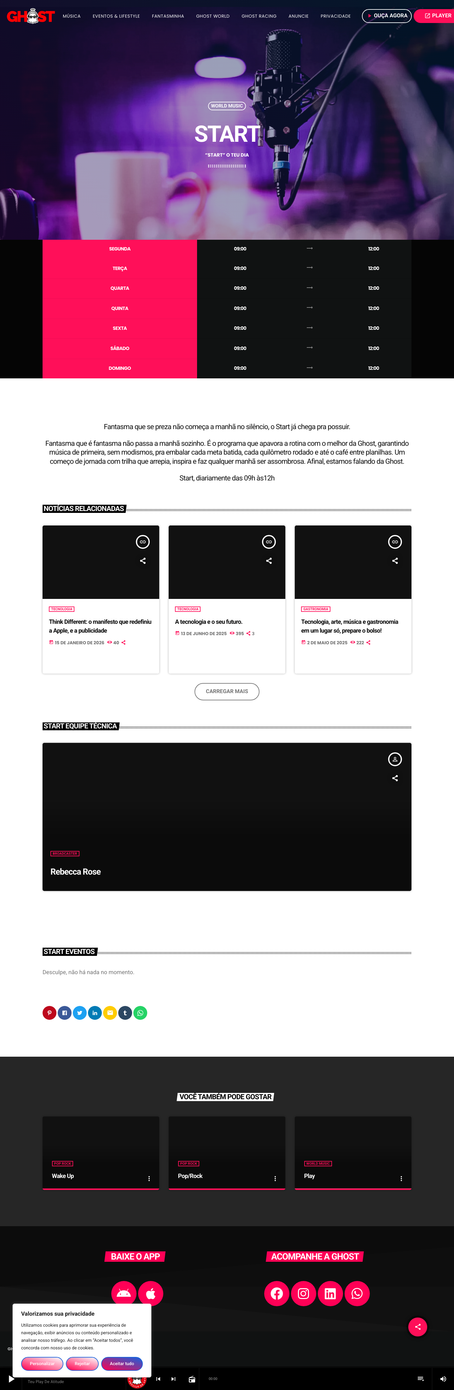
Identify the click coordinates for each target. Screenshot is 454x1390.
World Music (227, 106)
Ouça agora (387, 16)
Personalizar (42, 1363)
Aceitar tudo (122, 1363)
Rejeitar (82, 1363)
